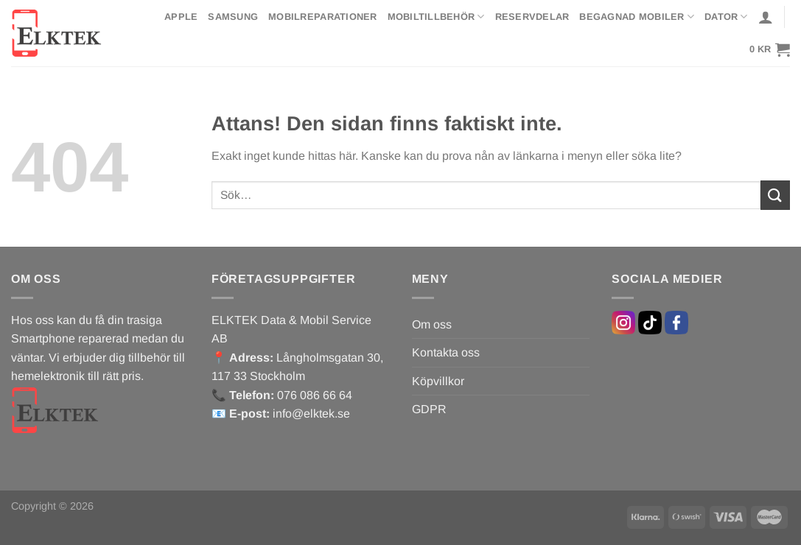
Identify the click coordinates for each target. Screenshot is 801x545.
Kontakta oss (446, 352)
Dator (726, 17)
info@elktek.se (311, 413)
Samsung (233, 16)
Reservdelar (532, 16)
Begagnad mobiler (636, 17)
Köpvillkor (438, 381)
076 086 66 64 (314, 395)
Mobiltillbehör (436, 17)
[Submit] (775, 194)
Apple (180, 16)
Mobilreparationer (322, 16)
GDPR (429, 409)
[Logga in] (765, 17)
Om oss (432, 324)
